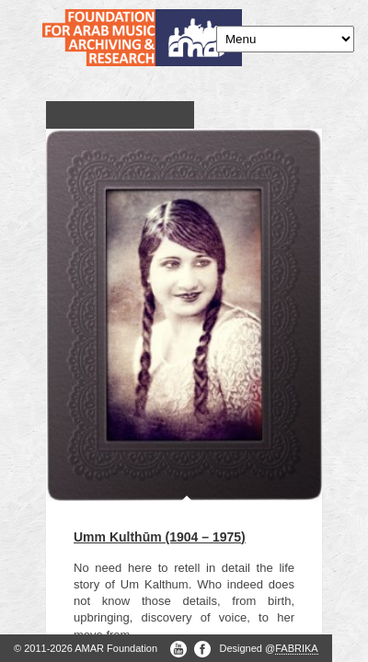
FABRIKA (296, 648)
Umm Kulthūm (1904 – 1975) (160, 537)
